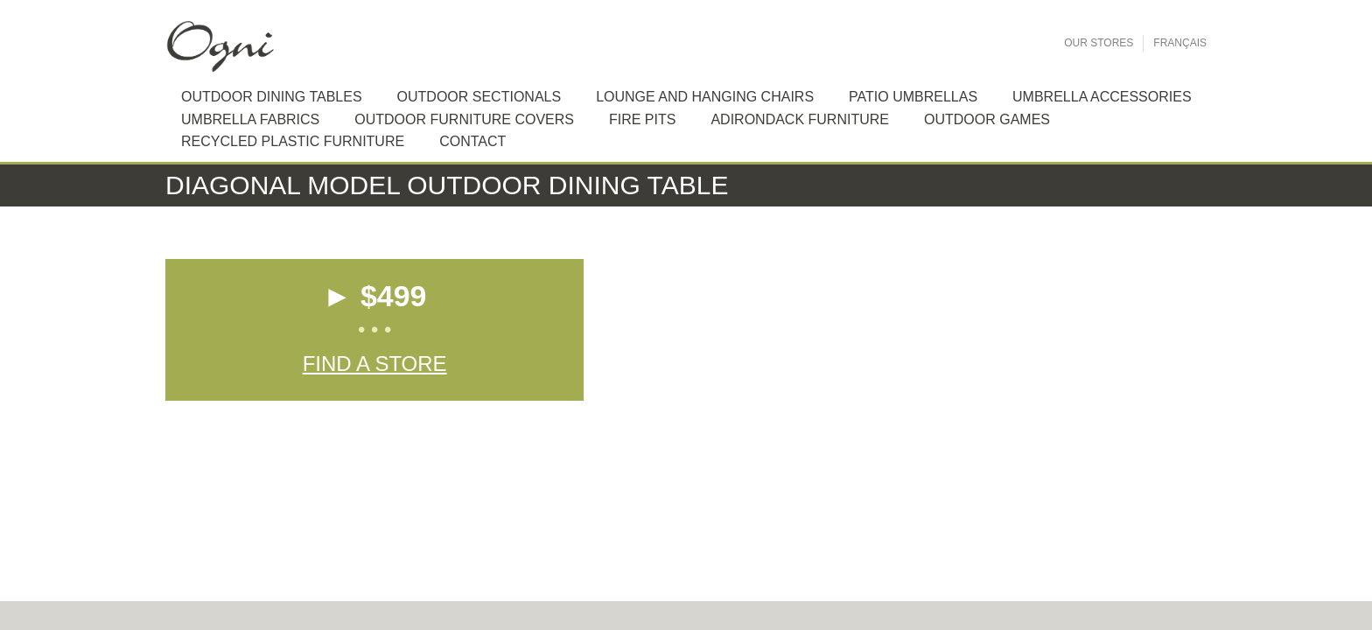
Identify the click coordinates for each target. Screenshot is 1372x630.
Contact (472, 141)
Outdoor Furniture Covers (464, 119)
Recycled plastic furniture (292, 141)
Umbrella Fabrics (250, 119)
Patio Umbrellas (913, 96)
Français (1180, 43)
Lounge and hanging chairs (705, 96)
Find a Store (375, 363)
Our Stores (1098, 43)
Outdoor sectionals (479, 96)
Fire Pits (642, 119)
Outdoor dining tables (271, 96)
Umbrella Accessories (1102, 96)
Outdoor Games (987, 119)
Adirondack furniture (799, 119)
